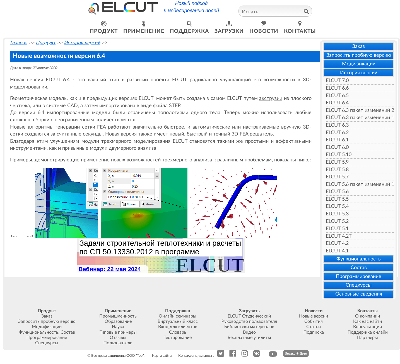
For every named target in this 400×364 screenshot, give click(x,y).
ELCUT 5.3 (337, 213)
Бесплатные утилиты (249, 337)
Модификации (358, 64)
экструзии (270, 98)
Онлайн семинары (177, 316)
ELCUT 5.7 (337, 176)
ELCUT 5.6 (337, 191)
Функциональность (358, 259)
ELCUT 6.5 (337, 95)
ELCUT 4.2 (337, 243)
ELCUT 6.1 (337, 139)
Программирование (358, 276)
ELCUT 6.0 (337, 147)
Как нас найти (367, 321)
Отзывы (118, 337)
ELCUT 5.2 (337, 221)
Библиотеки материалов (249, 326)
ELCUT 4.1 (337, 251)
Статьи (313, 326)
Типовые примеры (118, 332)
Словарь (177, 332)
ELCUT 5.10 (338, 154)
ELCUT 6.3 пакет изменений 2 (360, 110)
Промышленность (118, 316)
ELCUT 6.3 (337, 125)
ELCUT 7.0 (337, 80)
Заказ (358, 46)
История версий (358, 72)
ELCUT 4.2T (339, 236)
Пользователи (117, 343)
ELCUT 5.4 (337, 206)
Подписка (313, 332)
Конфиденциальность (196, 355)
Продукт (46, 42)
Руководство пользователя (249, 321)
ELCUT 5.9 (337, 162)
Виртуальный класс (178, 321)
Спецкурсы (359, 285)
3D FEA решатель (252, 134)
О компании (367, 316)
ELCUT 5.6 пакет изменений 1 (360, 184)
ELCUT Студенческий (249, 316)
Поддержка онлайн (368, 332)
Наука (118, 326)
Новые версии (313, 316)
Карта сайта (162, 355)
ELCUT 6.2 (337, 132)
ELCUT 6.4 (337, 102)
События (313, 321)
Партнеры (367, 337)
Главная (18, 42)
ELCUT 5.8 (337, 169)
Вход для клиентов (177, 326)
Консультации (367, 326)
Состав (359, 267)
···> (30, 236)
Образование (118, 321)
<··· (14, 236)
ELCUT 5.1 (337, 228)
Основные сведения (358, 294)
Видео (249, 332)
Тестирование (178, 337)
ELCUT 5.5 (337, 199)
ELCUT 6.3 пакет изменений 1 (360, 117)
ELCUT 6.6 (337, 88)
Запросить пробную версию (358, 55)
